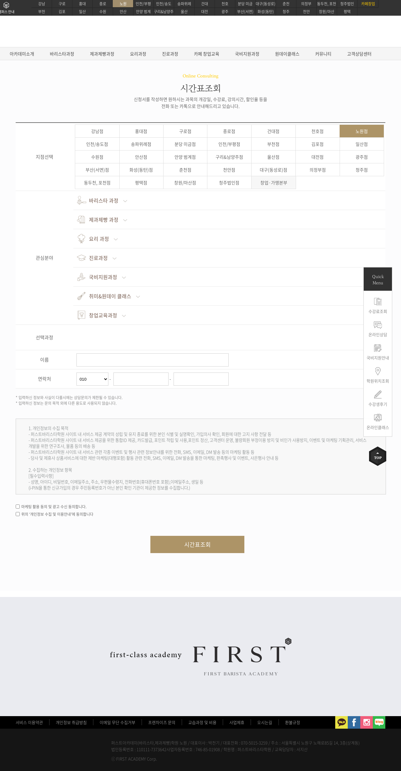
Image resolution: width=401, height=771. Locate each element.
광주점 (362, 157)
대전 (204, 11)
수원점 (97, 157)
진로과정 (170, 53)
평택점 (141, 182)
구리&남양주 (164, 11)
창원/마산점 (185, 182)
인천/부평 (143, 4)
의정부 (306, 4)
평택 (347, 11)
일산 (82, 11)
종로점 (229, 131)
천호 (224, 4)
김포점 (317, 144)
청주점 (362, 169)
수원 (102, 11)
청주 (286, 11)
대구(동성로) (265, 4)
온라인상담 (377, 334)
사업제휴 (236, 722)
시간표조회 (197, 544)
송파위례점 (141, 144)
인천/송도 (163, 4)
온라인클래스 (378, 427)
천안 (306, 11)
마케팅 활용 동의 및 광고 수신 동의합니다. (53, 507)
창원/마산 (326, 11)
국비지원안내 (378, 358)
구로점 (185, 131)
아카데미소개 (22, 53)
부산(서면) (245, 11)
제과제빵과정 (102, 53)
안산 (123, 11)
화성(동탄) (266, 11)
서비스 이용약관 (29, 722)
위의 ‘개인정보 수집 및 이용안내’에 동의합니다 (57, 514)
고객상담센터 (359, 53)
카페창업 (368, 4)
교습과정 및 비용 (202, 722)
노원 (123, 4)
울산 (184, 11)
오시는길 (264, 722)
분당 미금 (245, 4)
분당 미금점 (185, 144)
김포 (62, 11)
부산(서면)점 (97, 169)
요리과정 (138, 53)
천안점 (229, 169)
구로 (62, 4)
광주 (224, 11)
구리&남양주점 (229, 157)
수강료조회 (377, 311)
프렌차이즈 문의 (161, 722)
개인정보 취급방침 (71, 722)
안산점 (141, 157)
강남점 (97, 131)
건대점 (273, 131)
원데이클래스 (287, 53)
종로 (102, 4)
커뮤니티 (323, 53)
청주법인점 (229, 182)
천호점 (317, 131)
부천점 (273, 144)
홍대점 (141, 131)
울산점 (273, 157)
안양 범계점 (185, 157)
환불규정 (292, 722)
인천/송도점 (97, 144)
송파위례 (184, 4)
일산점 (362, 144)
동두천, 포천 (326, 4)
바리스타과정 (62, 53)
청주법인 (347, 4)
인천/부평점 (229, 144)
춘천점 (185, 169)
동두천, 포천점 (97, 182)
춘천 (286, 4)
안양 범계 (143, 11)
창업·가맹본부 (273, 182)
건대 (204, 4)
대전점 (317, 157)
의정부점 (318, 169)
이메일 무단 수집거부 (117, 722)
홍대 (82, 4)
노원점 (362, 131)
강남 (41, 4)
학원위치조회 (378, 381)
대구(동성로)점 (273, 169)
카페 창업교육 (206, 53)
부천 (41, 11)
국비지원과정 (247, 53)
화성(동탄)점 (141, 169)
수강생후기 (377, 404)
